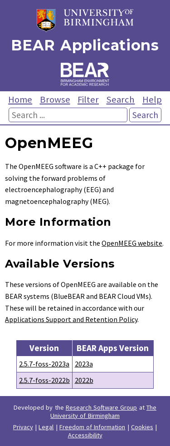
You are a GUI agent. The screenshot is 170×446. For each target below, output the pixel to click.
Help (152, 99)
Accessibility (85, 435)
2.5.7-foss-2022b (44, 380)
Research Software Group (101, 407)
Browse (55, 99)
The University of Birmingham (103, 411)
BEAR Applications (85, 45)
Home (20, 99)
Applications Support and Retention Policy (71, 319)
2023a (84, 363)
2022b (84, 380)
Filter (88, 99)
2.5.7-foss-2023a (44, 363)
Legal (46, 427)
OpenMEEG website (132, 243)
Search (120, 99)
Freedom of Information (92, 427)
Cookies (142, 427)
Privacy (23, 427)
